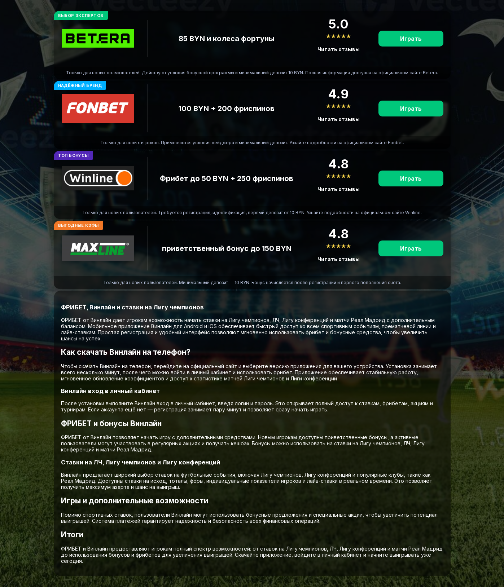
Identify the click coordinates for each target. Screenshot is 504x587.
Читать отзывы (338, 49)
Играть (411, 38)
